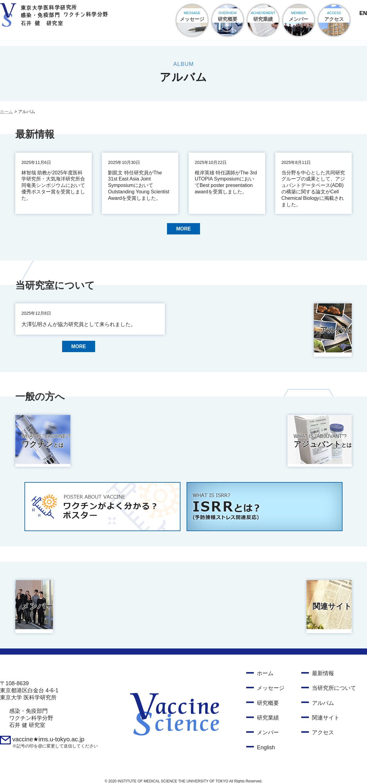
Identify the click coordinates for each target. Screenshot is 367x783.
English (266, 742)
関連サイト (222, 602)
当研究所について (334, 682)
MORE (183, 229)
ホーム (6, 111)
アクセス (323, 727)
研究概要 (268, 697)
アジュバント (277, 440)
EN (363, 13)
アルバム (218, 328)
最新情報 (323, 668)
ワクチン (96, 440)
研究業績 (268, 712)
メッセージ (270, 682)
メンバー (37, 602)
